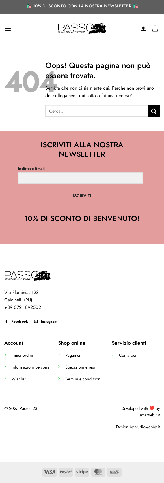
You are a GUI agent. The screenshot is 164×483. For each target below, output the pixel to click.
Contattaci (127, 355)
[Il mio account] (143, 28)
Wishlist (18, 379)
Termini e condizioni (83, 379)
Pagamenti (74, 355)
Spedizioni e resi (80, 367)
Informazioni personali (31, 367)
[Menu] (7, 28)
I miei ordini (22, 355)
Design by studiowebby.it (138, 427)
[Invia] (154, 111)
